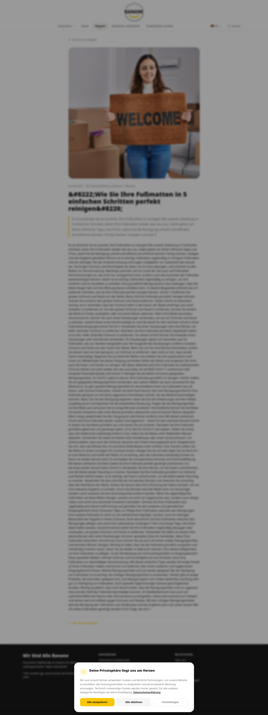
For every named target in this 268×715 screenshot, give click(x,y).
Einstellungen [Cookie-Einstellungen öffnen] (170, 702)
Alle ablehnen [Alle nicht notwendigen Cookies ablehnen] (133, 702)
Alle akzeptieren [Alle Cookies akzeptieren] (97, 702)
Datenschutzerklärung (146, 692)
